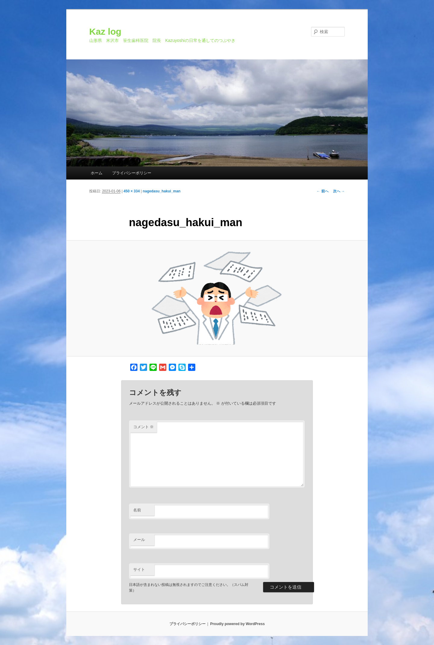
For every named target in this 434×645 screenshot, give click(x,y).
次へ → (339, 191)
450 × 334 (132, 191)
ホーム (96, 173)
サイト (139, 569)
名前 (137, 510)
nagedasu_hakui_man (161, 191)
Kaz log (105, 31)
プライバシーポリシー (131, 173)
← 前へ (322, 191)
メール (139, 539)
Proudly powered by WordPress (237, 624)
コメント (143, 427)
